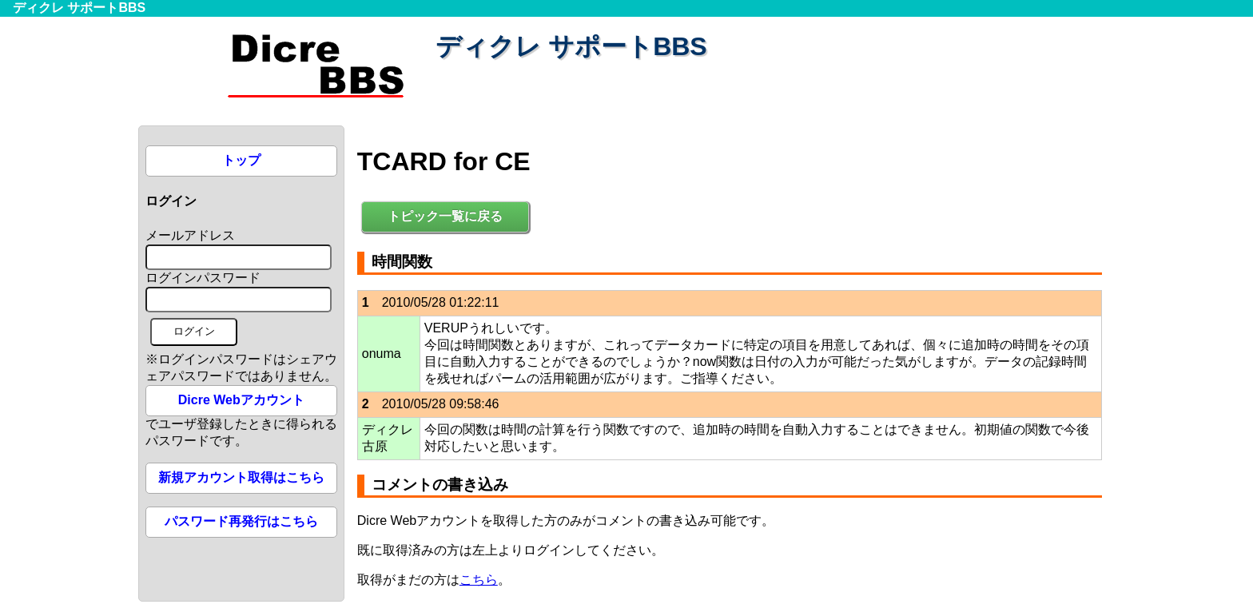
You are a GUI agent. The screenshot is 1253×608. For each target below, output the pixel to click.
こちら (478, 579)
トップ (241, 160)
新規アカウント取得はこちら (241, 477)
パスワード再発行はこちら (241, 521)
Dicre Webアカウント (241, 400)
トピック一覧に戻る (445, 216)
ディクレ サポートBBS (79, 7)
